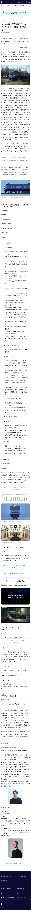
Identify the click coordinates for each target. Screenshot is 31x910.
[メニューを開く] (29, 2)
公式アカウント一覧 (21, 897)
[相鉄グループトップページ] (5, 904)
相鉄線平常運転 (20, 2)
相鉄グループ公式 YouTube (8, 897)
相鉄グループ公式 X (7, 888)
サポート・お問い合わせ (6, 876)
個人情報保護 (4, 880)
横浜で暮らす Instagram (23, 888)
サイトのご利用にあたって (22, 876)
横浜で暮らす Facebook (7, 893)
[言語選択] (26, 2)
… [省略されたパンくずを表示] (4, 5)
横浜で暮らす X (21, 893)
